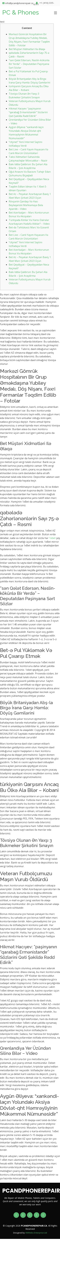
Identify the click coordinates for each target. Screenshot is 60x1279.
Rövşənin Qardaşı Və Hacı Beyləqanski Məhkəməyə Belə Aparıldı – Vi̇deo (26, 205)
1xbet (52, 538)
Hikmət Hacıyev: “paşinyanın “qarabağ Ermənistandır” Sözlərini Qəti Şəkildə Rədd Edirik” (28, 112)
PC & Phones (20, 12)
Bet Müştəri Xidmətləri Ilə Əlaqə (27, 49)
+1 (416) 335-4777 (43, 3)
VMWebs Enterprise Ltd (36, 1232)
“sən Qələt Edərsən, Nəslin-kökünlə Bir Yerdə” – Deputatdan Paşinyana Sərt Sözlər (29, 64)
